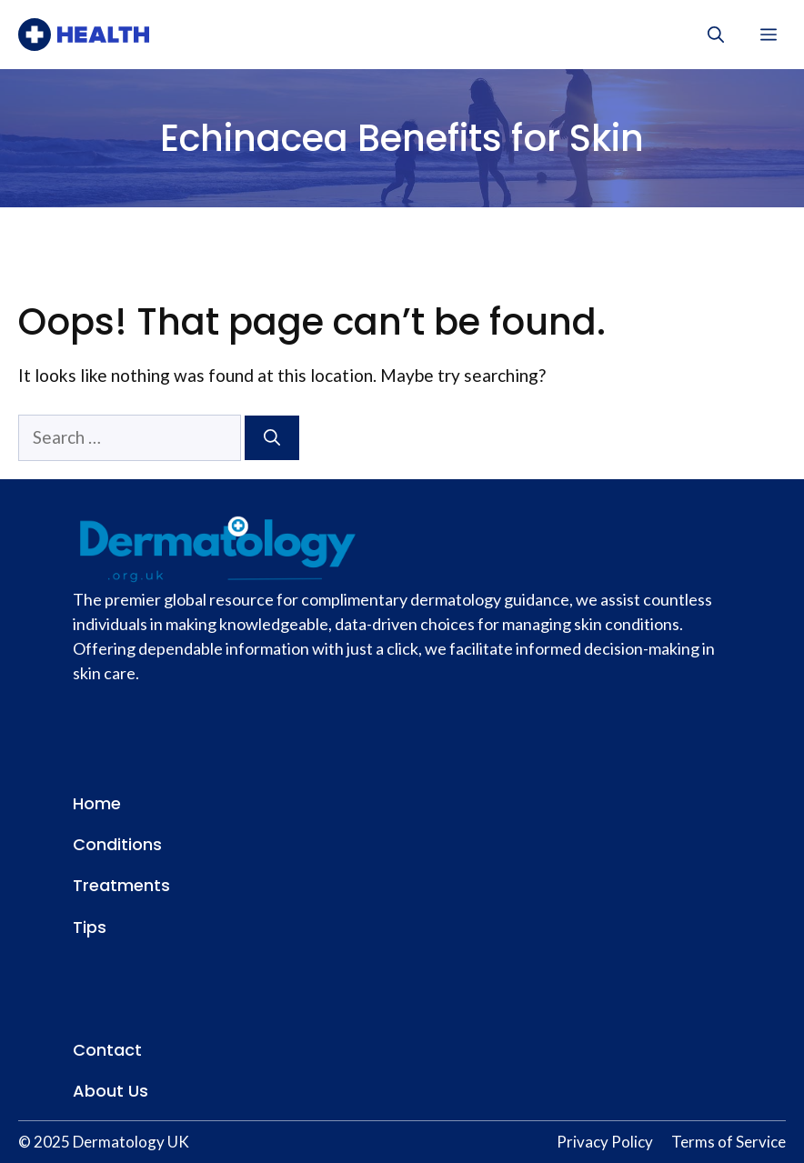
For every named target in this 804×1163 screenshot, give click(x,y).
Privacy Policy (605, 1141)
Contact (107, 1049)
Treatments (121, 885)
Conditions (117, 844)
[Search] (272, 438)
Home (97, 803)
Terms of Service (728, 1141)
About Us (110, 1090)
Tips (89, 927)
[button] (715, 34)
